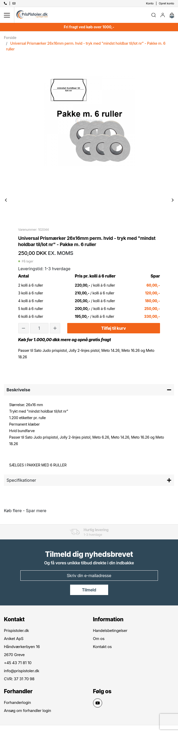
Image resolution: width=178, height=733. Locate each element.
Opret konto (166, 3)
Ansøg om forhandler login (27, 710)
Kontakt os (102, 646)
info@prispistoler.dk (21, 670)
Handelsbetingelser (110, 630)
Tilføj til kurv (113, 328)
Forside (10, 37)
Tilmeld (89, 589)
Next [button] (172, 200)
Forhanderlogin (17, 702)
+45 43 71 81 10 (18, 662)
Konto (150, 3)
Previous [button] (6, 200)
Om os (99, 638)
